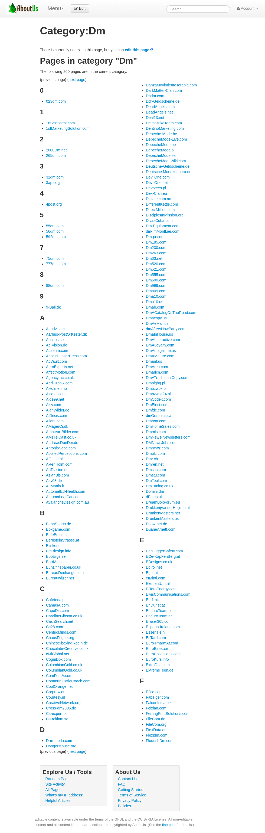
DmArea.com (157, 367)
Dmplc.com (155, 453)
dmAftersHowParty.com (165, 329)
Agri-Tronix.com (59, 383)
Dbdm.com (155, 96)
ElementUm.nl (158, 583)
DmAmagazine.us (161, 350)
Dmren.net (154, 464)
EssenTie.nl (156, 632)
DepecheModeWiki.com (166, 161)
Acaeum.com (57, 350)
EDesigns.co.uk (159, 562)
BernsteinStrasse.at (62, 540)
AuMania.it (55, 486)
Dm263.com (156, 253)
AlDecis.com (56, 415)
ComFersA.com (59, 675)
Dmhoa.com (156, 421)
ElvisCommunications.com (168, 594)
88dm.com (55, 285)
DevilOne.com (158, 177)
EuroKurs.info (157, 659)
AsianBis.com (57, 475)
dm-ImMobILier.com (162, 231)
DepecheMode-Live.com (166, 139)
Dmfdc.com (155, 410)
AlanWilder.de (57, 410)
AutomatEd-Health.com (65, 491)
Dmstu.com (155, 475)
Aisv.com (53, 405)
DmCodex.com (158, 399)
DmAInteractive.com (163, 340)
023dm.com (56, 101)
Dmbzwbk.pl (156, 388)
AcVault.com (56, 361)
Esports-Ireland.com (163, 627)
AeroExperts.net (59, 367)
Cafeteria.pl (56, 600)
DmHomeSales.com (162, 426)
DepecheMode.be (161, 144)
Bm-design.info (58, 551)
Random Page (57, 779)
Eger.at (152, 573)
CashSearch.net (59, 621)
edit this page (137, 50)
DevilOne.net (157, 182)
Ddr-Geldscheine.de (163, 101)
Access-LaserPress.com (66, 356)
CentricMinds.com (61, 632)
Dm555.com (156, 275)
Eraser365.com (159, 621)
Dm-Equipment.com (162, 226)
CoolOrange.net (59, 686)
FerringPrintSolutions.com (167, 713)
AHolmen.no (56, 388)
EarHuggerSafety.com (164, 551)
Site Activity (55, 784)
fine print (169, 825)
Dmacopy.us (156, 318)
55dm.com (55, 226)
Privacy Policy (130, 800)
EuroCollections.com (163, 654)
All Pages (53, 789)
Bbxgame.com (58, 529)
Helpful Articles (58, 800)
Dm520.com (156, 264)
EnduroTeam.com (161, 610)
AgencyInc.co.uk (60, 377)
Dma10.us (154, 302)
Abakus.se (55, 340)
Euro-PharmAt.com (162, 643)
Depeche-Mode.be (161, 134)
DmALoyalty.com (160, 345)
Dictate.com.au (158, 199)
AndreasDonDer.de (62, 442)
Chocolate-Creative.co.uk (67, 648)
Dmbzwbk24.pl (158, 394)
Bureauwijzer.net (60, 578)
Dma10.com (156, 296)
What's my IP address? (64, 795)
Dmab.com (155, 307)
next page (76, 79)
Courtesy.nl (55, 697)
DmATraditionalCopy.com (167, 377)
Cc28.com (54, 627)
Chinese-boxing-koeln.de (67, 643)
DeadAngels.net (159, 112)
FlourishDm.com (160, 740)
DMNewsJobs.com (162, 442)
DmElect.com (157, 405)
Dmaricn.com (157, 372)
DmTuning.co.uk (159, 486)
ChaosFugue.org (60, 638)
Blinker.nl (53, 545)
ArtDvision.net (58, 470)
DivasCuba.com (159, 220)
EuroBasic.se (157, 648)
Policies (124, 806)
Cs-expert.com (58, 713)
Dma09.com (156, 291)
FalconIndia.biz (158, 703)
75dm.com (55, 258)
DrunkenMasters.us (162, 518)
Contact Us (127, 779)
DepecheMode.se (161, 155)
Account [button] (247, 8)
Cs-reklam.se (57, 719)
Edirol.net (154, 567)
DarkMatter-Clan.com (164, 90)
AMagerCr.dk (57, 426)
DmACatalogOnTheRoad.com (171, 312)
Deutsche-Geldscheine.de (167, 166)
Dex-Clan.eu (156, 193)
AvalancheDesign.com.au (67, 502)
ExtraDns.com (158, 665)
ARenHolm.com (59, 464)
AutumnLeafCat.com (63, 497)
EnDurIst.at (155, 605)
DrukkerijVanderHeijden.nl (168, 507)
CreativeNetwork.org (63, 703)
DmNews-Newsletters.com (168, 437)
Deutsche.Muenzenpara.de (168, 172)
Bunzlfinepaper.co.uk (63, 567)
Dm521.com (156, 269)
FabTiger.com (157, 697)
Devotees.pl (156, 188)
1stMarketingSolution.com (68, 128)
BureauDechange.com (65, 573)
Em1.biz (153, 600)
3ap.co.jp (53, 182)
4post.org (54, 204)
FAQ (122, 784)
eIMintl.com (155, 578)
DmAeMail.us (157, 323)
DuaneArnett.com (160, 529)
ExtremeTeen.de (160, 670)
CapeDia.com (57, 610)
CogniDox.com (58, 659)
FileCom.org (156, 724)
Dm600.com (156, 280)
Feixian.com (156, 708)
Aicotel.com (56, 394)
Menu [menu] (56, 8)
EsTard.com (156, 638)
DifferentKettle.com (162, 204)
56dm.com (55, 231)
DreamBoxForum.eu (163, 502)
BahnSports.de (58, 524)
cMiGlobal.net (57, 654)
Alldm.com (55, 421)
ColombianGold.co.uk (64, 665)
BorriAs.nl (54, 562)
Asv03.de (54, 480)
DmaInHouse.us (159, 334)
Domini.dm (155, 491)
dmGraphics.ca (158, 415)
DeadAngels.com (160, 107)
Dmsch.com (156, 470)
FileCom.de (155, 719)
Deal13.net (155, 117)
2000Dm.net (56, 150)
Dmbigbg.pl (155, 383)
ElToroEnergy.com (161, 589)
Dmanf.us (154, 361)
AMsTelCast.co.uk (61, 437)
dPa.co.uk (154, 497)
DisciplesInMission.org (165, 215)
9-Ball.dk (53, 307)
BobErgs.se (56, 556)
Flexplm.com (156, 735)
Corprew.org (56, 692)
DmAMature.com (160, 356)
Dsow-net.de (156, 524)
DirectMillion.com (160, 210)
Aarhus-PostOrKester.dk (66, 334)
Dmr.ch (152, 459)
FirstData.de (156, 730)
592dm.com (56, 237)
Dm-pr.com (155, 237)
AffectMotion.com (60, 372)
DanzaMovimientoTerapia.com (171, 85)
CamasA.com (57, 605)
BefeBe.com (56, 535)
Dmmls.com (156, 432)
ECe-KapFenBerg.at (163, 556)
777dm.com (56, 264)
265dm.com (56, 155)
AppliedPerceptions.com (66, 453)
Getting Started (130, 789)
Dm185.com (156, 242)
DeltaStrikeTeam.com (164, 123)
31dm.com (55, 177)
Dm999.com (156, 285)
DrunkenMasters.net (163, 513)
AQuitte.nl (54, 459)
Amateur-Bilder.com (62, 432)
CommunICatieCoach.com (68, 681)
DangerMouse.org (61, 746)
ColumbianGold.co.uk (64, 670)
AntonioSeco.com (61, 448)
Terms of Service (132, 795)
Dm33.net (154, 258)
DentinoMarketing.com (165, 128)
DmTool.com (156, 480)
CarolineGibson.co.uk (64, 616)
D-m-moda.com (59, 740)
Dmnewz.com (157, 448)
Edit (80, 8)
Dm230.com (156, 247)
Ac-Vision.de (56, 345)
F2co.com (154, 692)
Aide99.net (55, 399)
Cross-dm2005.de (61, 708)
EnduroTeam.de (159, 616)
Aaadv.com (55, 329)
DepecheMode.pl (160, 150)
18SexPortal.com (60, 123)
